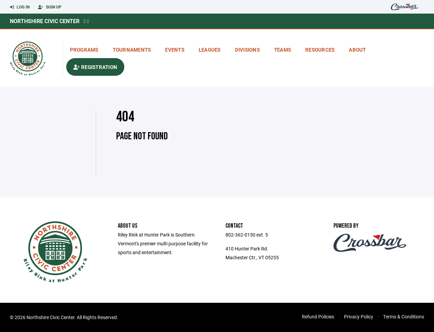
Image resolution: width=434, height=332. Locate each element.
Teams (282, 49)
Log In (20, 7)
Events (174, 49)
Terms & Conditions (403, 316)
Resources (319, 49)
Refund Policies (318, 316)
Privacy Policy (358, 316)
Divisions (247, 49)
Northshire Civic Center (44, 20)
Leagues (210, 49)
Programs (84, 49)
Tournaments (132, 49)
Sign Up (49, 7)
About (357, 49)
